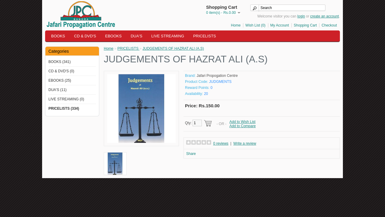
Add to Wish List (242, 122)
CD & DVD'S (85, 36)
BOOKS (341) (59, 62)
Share (191, 154)
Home (236, 25)
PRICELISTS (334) (63, 108)
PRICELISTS (204, 36)
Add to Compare (242, 126)
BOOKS (58, 36)
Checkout (329, 25)
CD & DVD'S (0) (61, 71)
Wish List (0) (255, 25)
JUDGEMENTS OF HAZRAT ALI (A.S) (173, 48)
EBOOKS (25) (59, 80)
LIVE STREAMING (167, 36)
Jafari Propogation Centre (217, 76)
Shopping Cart (305, 25)
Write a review (244, 143)
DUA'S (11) (57, 90)
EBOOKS (113, 36)
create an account (324, 16)
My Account (279, 25)
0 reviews (221, 143)
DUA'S (136, 36)
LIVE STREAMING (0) (66, 99)
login (301, 16)
